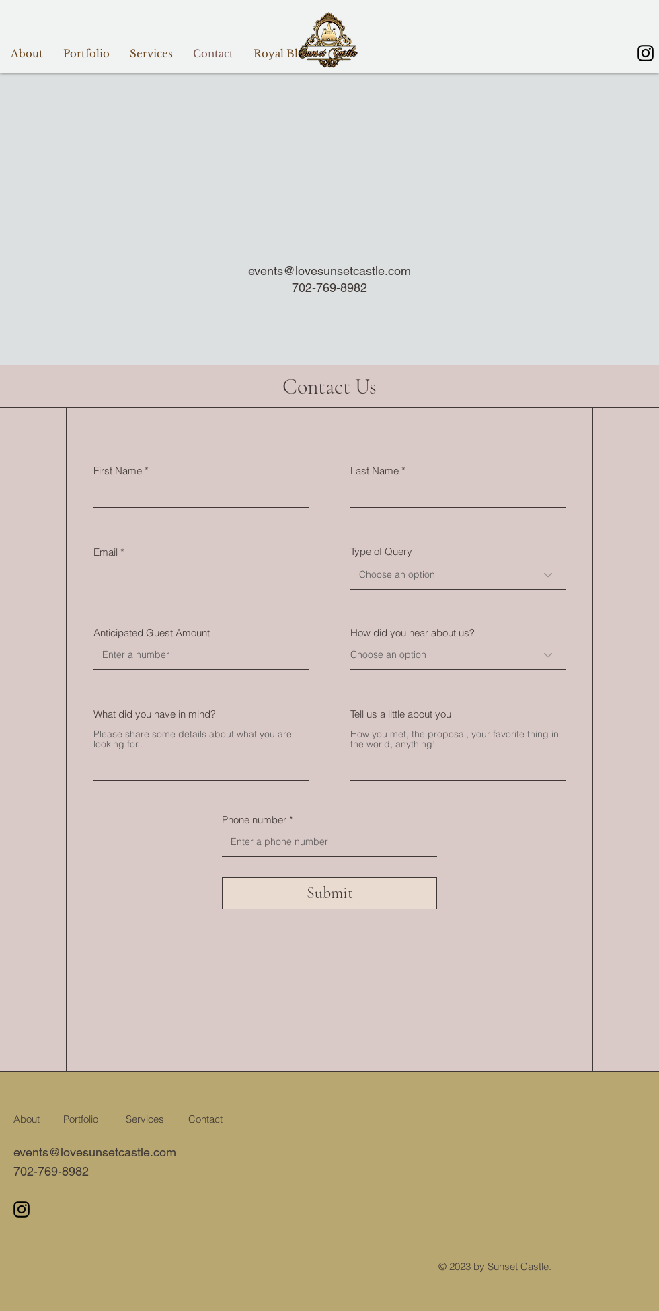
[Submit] (329, 893)
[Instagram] (645, 53)
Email (105, 552)
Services (145, 1119)
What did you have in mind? (154, 714)
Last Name (374, 470)
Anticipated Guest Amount (151, 633)
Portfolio (80, 1119)
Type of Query (381, 551)
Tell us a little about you (400, 714)
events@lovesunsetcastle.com (329, 271)
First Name (117, 470)
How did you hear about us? (412, 633)
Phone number (254, 820)
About (26, 1119)
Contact (205, 1119)
